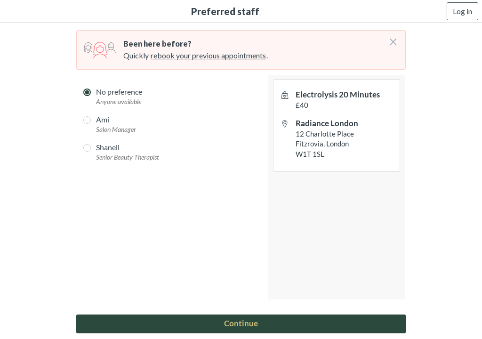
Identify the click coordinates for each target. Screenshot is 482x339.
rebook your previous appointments (208, 55)
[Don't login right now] (390, 38)
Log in (462, 11)
